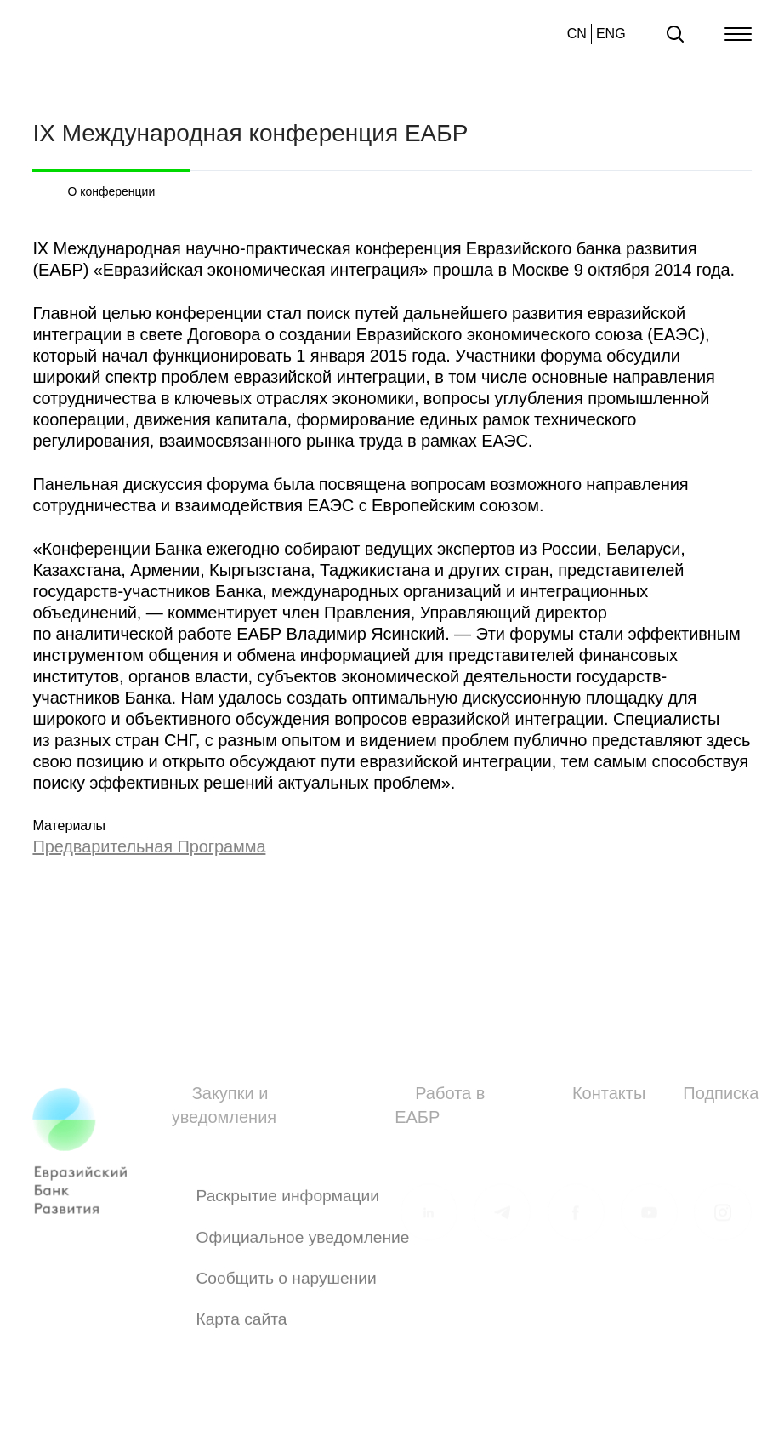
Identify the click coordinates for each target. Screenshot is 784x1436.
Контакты (608, 1093)
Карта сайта (241, 1323)
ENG (611, 33)
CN (577, 33)
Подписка (720, 1093)
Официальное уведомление (302, 1242)
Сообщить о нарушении (286, 1282)
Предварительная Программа (148, 846)
